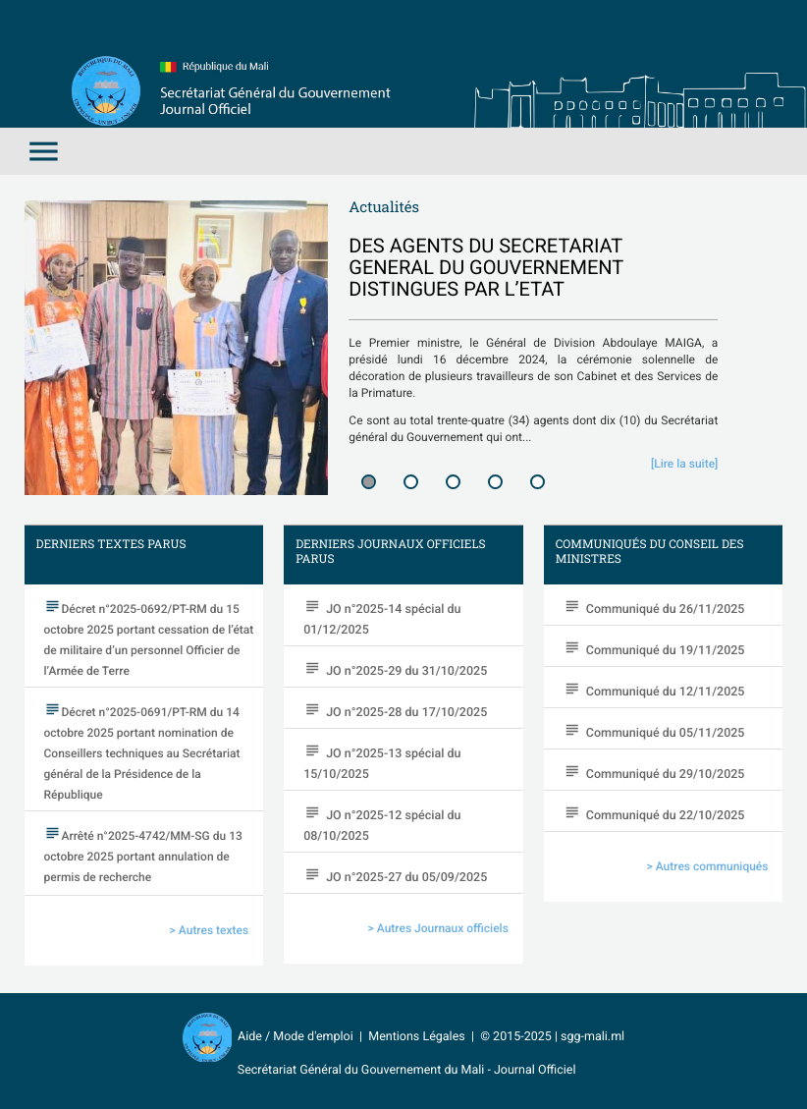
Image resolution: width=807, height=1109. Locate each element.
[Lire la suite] (684, 464)
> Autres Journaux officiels (438, 928)
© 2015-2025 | (520, 1036)
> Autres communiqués (708, 866)
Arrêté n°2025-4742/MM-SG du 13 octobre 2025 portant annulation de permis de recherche (143, 856)
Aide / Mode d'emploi (295, 1036)
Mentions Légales (416, 1036)
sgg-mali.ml (592, 1036)
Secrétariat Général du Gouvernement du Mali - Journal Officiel (404, 1070)
